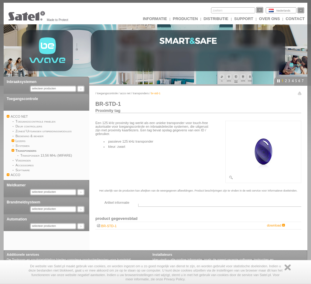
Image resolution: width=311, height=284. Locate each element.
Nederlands (283, 10)
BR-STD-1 (109, 226)
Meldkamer (16, 185)
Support (243, 18)
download (276, 225)
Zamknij (288, 267)
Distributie (215, 18)
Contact (295, 18)
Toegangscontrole (22, 99)
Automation (17, 219)
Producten (185, 18)
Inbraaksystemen (21, 82)
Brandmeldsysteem (23, 202)
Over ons (269, 18)
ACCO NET (125, 93)
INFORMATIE (155, 18)
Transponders (141, 93)
